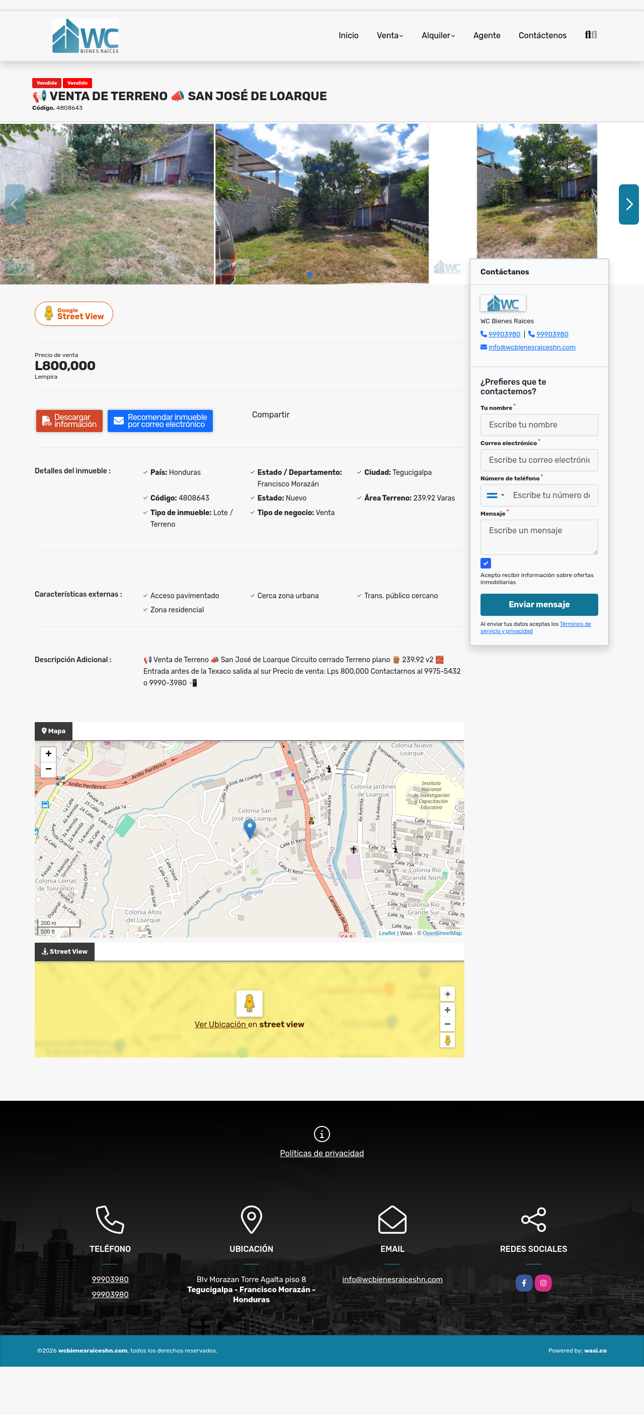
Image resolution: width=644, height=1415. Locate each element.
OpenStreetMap (442, 933)
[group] (107, 204)
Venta (387, 35)
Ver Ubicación (221, 1024)
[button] (310, 274)
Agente (487, 35)
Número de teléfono (511, 478)
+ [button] (48, 754)
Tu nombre (498, 407)
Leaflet (387, 933)
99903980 (504, 334)
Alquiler (436, 35)
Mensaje (494, 513)
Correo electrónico (510, 443)
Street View (74, 313)
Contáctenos (543, 35)
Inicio (349, 35)
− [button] (48, 769)
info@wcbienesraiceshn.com (532, 347)
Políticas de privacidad (322, 1153)
